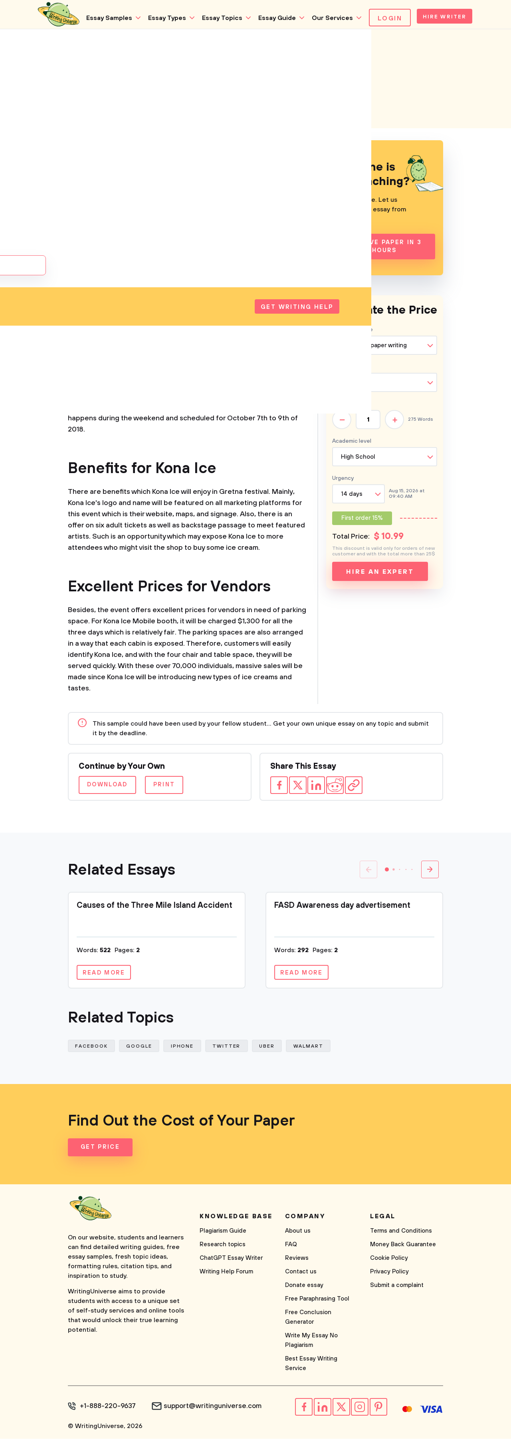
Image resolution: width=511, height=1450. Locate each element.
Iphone (189, 1058)
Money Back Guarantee (403, 1259)
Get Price (102, 1162)
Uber (280, 1058)
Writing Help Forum (226, 1286)
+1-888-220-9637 (106, 1420)
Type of (350, 374)
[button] (387, 876)
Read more (108, 981)
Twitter (236, 1058)
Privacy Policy (389, 1286)
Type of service (352, 336)
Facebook (93, 1058)
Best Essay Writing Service (311, 1377)
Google (143, 1058)
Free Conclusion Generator (308, 1331)
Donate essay (304, 1299)
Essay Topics (172, 54)
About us (298, 1245)
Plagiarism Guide (223, 1245)
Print (186, 792)
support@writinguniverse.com (206, 1420)
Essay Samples (59, 54)
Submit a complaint (397, 1299)
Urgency (343, 485)
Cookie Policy (389, 1272)
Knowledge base (236, 1231)
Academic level (351, 448)
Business (125, 199)
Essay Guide (227, 54)
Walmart (324, 1058)
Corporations (132, 168)
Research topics (223, 1259)
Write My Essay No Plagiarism (311, 1354)
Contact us (301, 1286)
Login (339, 54)
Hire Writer (401, 54)
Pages (340, 411)
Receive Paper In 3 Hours (384, 254)
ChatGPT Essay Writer (231, 1272)
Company (126, 215)
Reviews (297, 1272)
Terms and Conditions (401, 1245)
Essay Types (117, 54)
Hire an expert (380, 579)
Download (114, 792)
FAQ (291, 1259)
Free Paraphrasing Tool (317, 1313)
